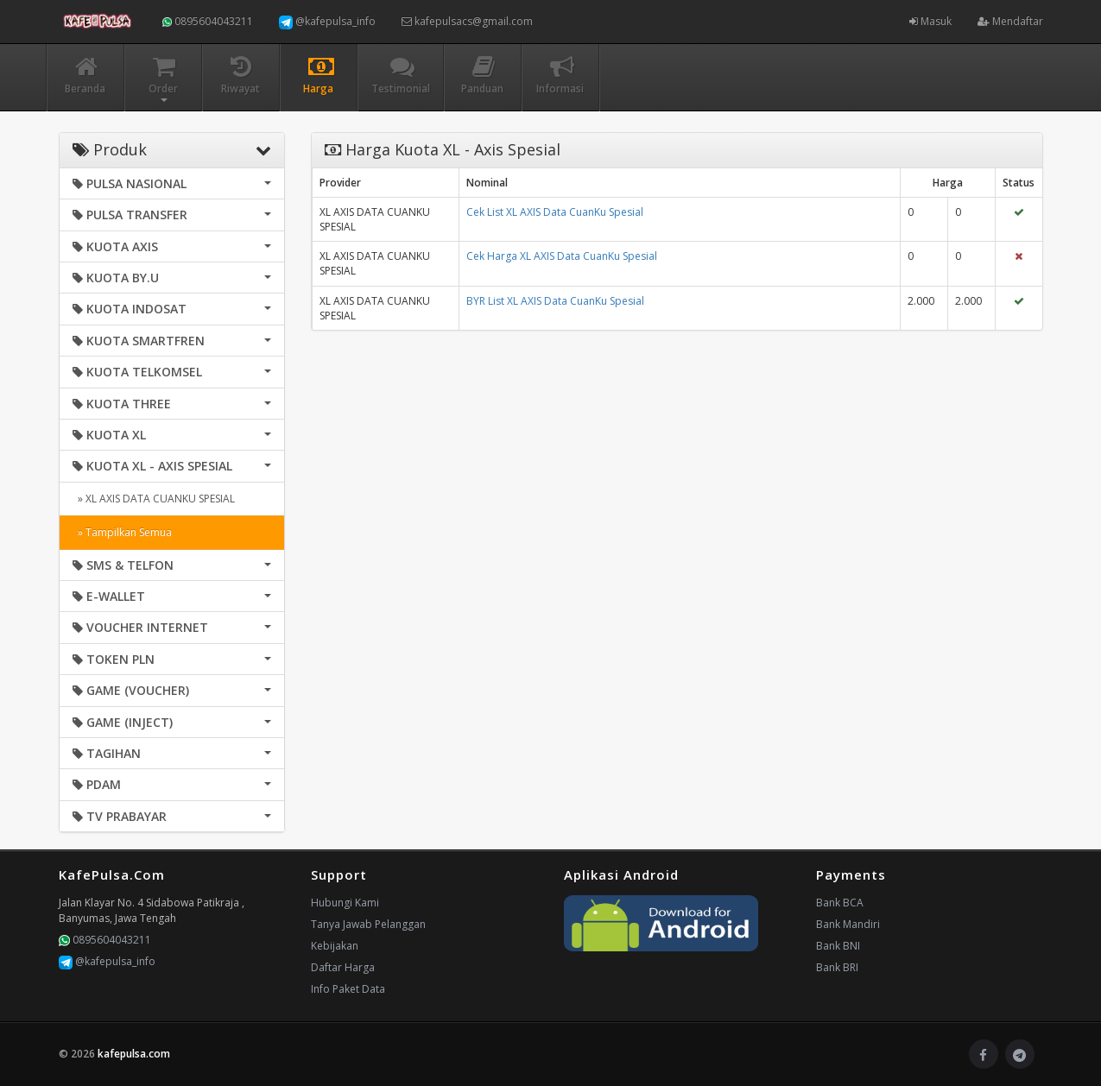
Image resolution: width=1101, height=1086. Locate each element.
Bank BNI (838, 945)
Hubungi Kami (345, 902)
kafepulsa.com (134, 1053)
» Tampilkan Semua (122, 532)
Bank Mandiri (848, 924)
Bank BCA (840, 902)
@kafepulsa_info (327, 21)
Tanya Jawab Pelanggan (368, 924)
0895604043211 (207, 21)
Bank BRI (837, 967)
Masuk (930, 21)
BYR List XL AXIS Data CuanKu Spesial (555, 301)
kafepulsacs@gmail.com (467, 21)
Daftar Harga (343, 967)
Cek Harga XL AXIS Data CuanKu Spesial (561, 256)
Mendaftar (1010, 21)
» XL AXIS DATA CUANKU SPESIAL (154, 498)
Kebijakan (334, 945)
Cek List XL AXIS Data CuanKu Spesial (554, 212)
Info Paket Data (348, 989)
